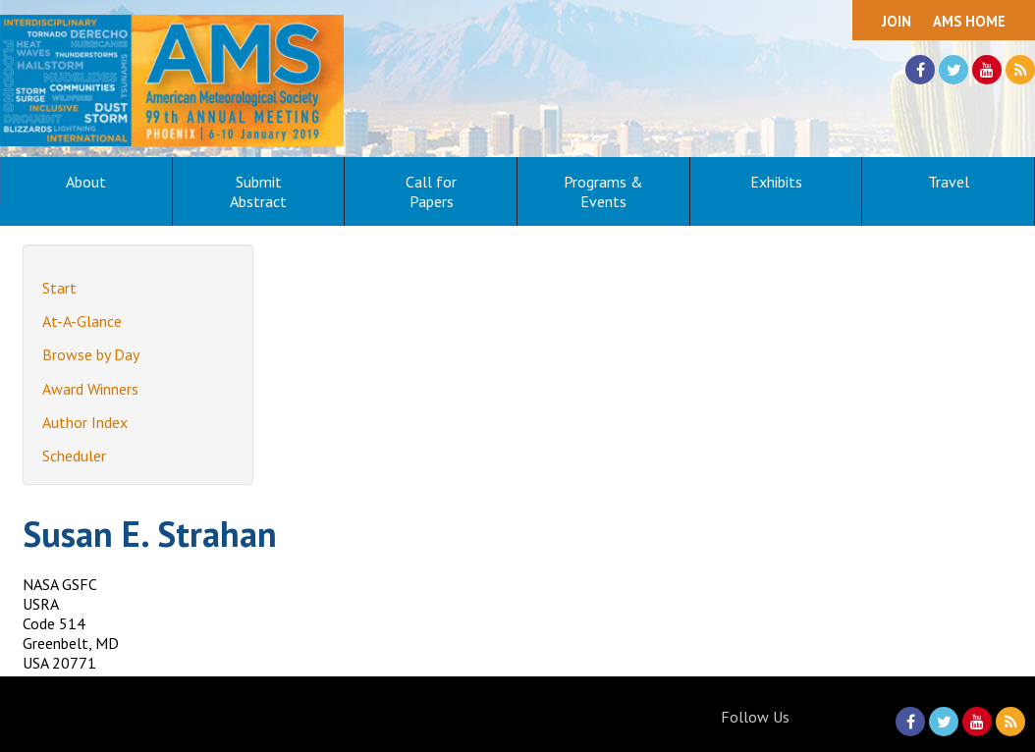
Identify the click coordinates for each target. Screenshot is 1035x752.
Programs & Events (603, 191)
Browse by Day (90, 354)
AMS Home (969, 21)
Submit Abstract (258, 191)
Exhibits (776, 181)
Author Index (85, 422)
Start (59, 287)
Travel (948, 181)
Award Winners (90, 389)
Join (896, 21)
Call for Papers (431, 191)
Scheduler (74, 455)
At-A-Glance (82, 321)
